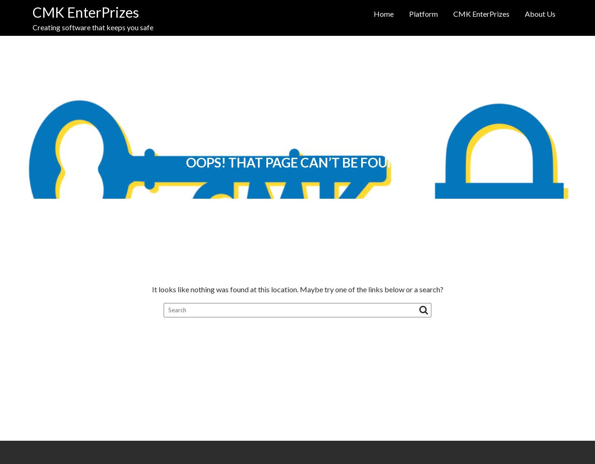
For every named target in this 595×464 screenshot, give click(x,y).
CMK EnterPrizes (86, 12)
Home (384, 13)
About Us (540, 13)
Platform (423, 13)
